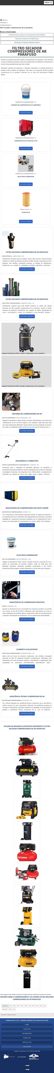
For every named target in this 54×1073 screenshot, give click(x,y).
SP (22, 1006)
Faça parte (27, 1046)
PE (37, 1006)
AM (10, 1009)
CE (45, 1006)
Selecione (5, 1006)
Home (27, 1024)
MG (14, 1006)
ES (18, 1006)
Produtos (27, 1029)
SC (29, 1006)
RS (33, 1006)
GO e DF (5, 1009)
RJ (10, 1006)
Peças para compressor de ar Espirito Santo (27, 38)
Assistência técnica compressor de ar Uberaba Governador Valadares (27, 35)
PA (14, 1009)
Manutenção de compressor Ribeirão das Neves (27, 42)
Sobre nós (27, 1038)
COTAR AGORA (26, 112)
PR (26, 1006)
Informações (27, 1033)
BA (41, 1006)
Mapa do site (27, 1042)
